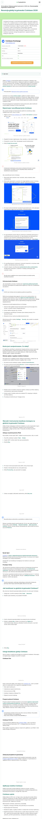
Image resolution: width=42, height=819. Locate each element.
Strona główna (4, 6)
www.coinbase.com (10, 43)
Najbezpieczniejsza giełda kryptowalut (19, 91)
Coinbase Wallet (23, 722)
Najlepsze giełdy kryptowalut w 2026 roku (19, 6)
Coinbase (8, 80)
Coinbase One (27, 683)
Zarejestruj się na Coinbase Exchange (22, 62)
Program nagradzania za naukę (10, 758)
